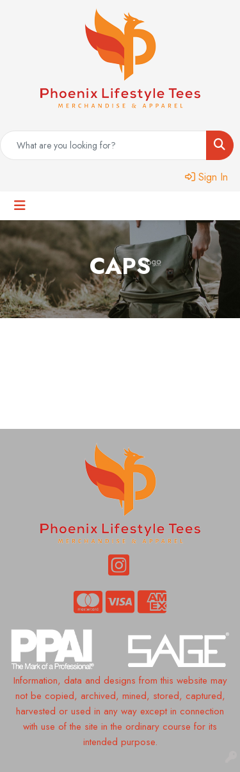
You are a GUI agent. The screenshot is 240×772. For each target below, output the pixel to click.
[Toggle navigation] (19, 206)
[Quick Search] (103, 145)
